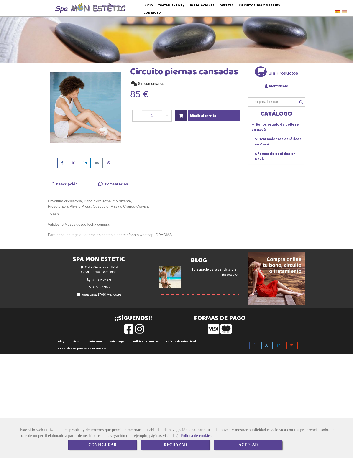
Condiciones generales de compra (82, 350)
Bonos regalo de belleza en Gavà (275, 128)
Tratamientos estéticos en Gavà (278, 142)
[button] (276, 87)
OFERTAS (227, 5)
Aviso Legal (117, 342)
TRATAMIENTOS (171, 5)
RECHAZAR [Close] (175, 445)
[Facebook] (128, 333)
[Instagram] (139, 333)
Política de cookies (196, 435)
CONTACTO (152, 12)
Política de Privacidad (181, 342)
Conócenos (94, 342)
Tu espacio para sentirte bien (215, 270)
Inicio (75, 342)
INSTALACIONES (202, 5)
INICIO (148, 5)
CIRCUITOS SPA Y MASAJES (259, 5)
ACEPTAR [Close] (248, 445)
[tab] (71, 185)
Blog (61, 342)
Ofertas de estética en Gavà (275, 157)
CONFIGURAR (102, 445)
